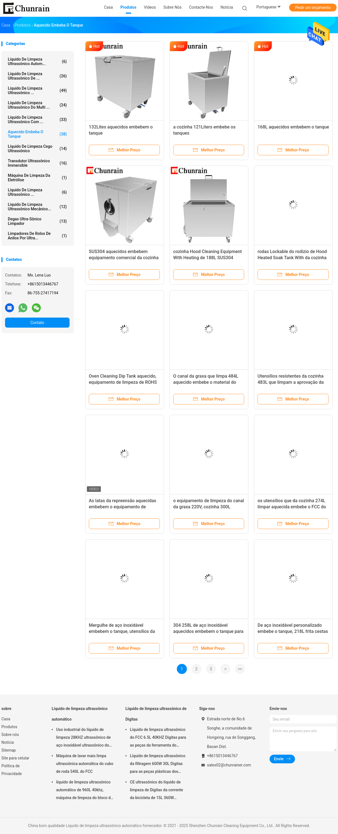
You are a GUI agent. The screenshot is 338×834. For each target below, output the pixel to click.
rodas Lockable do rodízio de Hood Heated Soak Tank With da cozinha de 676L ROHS (292, 257)
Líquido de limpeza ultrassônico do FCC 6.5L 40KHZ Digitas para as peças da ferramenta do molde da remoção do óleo (158, 738)
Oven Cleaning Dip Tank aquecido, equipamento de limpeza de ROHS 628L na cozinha (123, 382)
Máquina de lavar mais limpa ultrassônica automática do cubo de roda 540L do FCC (84, 764)
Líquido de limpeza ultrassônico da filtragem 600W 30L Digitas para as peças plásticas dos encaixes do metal (157, 764)
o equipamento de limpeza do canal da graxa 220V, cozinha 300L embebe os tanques (208, 507)
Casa (5, 719)
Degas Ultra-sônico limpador (37, 221)
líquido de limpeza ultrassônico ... (37, 90)
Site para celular (15, 758)
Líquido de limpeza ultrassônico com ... (37, 119)
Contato (37, 322)
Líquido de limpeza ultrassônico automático (80, 713)
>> (240, 669)
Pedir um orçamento (313, 7)
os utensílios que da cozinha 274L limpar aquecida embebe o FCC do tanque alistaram (292, 507)
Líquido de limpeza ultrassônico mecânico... (37, 206)
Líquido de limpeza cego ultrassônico (37, 148)
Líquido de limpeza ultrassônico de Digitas (156, 713)
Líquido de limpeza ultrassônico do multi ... (37, 105)
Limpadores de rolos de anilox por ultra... (37, 235)
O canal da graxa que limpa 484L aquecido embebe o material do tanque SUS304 (205, 382)
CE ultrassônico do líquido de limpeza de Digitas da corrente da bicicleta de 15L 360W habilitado (156, 791)
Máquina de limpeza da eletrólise (37, 177)
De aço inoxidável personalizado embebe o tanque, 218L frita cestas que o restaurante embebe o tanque (293, 631)
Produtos (9, 727)
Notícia (7, 742)
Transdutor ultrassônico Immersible (37, 163)
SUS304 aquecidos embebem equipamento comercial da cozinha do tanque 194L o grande (124, 257)
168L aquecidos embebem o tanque (293, 127)
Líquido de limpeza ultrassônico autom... (37, 61)
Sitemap (8, 750)
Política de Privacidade (11, 770)
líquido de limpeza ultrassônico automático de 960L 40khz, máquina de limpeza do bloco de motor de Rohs (84, 791)
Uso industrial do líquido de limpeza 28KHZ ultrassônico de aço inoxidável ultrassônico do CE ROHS (83, 738)
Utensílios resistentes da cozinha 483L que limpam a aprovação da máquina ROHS (291, 382)
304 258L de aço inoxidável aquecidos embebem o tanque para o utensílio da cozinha (208, 631)
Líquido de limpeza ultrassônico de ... (37, 76)
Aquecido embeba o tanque (37, 134)
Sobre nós (10, 734)
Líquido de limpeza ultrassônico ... (37, 192)
